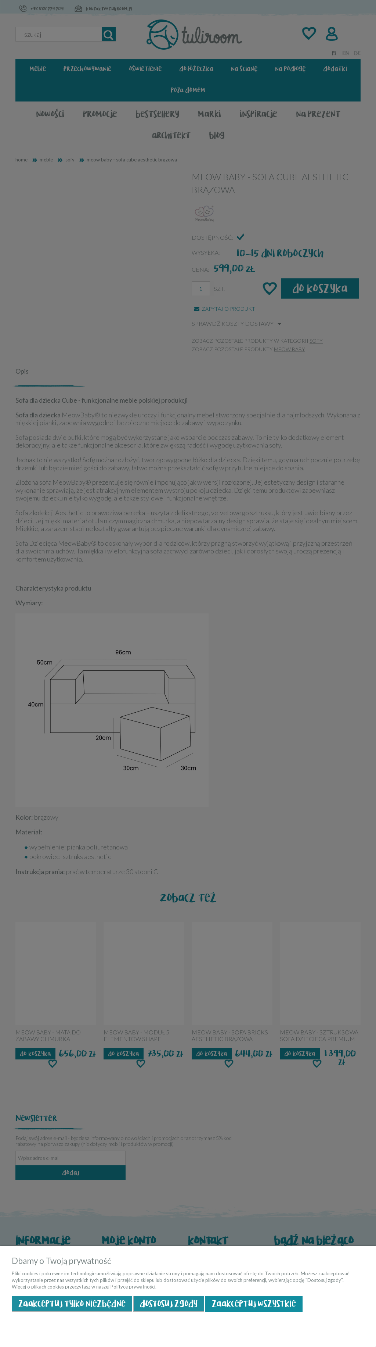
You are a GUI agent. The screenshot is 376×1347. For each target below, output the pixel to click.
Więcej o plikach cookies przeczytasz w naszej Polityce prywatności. (84, 1287)
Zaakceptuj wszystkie (254, 1303)
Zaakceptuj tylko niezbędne (72, 1303)
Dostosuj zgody (169, 1303)
